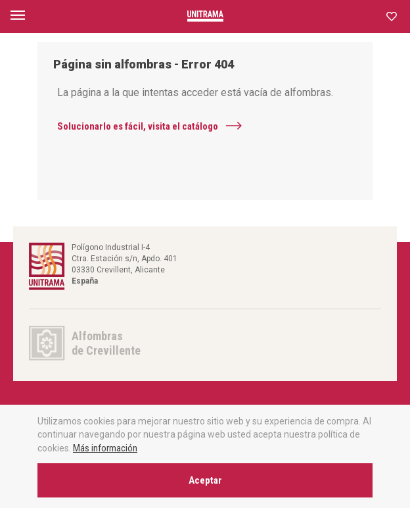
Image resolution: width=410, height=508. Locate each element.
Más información (105, 448)
